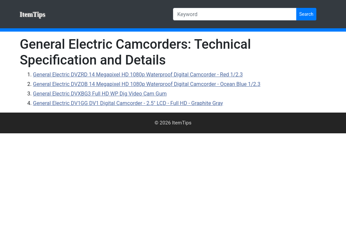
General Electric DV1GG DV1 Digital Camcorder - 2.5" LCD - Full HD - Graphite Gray (128, 103)
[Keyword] (235, 14)
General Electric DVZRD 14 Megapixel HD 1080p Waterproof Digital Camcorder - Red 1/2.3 (138, 74)
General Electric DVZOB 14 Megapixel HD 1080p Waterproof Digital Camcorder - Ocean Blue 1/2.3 (146, 84)
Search (306, 14)
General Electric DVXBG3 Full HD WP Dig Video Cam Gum (100, 94)
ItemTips (32, 14)
